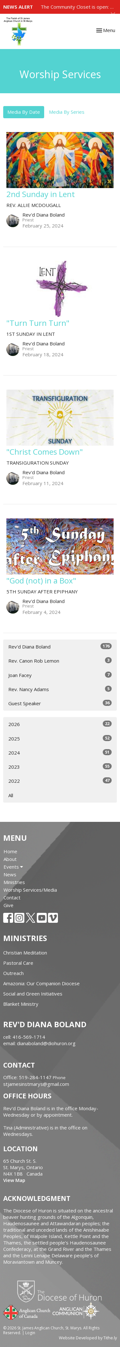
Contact (12, 897)
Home (10, 851)
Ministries (14, 882)
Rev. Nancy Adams (60, 689)
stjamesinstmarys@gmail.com (36, 1084)
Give (8, 905)
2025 (60, 738)
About (10, 859)
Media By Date (23, 112)
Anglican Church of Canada (27, 1312)
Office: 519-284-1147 (27, 1077)
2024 (60, 752)
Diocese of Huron (61, 1291)
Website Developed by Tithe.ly (88, 1337)
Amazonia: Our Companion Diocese (41, 983)
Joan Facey (60, 675)
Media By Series (66, 112)
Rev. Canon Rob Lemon (60, 660)
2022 (60, 780)
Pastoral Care (18, 963)
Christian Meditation (25, 952)
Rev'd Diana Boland (60, 646)
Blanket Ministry (20, 1004)
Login (30, 1332)
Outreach (13, 973)
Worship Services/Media (30, 890)
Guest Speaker (60, 703)
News (10, 874)
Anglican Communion (76, 1311)
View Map (14, 1180)
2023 (60, 766)
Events (13, 867)
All (10, 795)
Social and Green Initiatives (32, 993)
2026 (60, 724)
